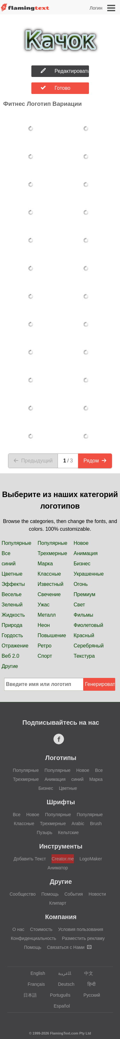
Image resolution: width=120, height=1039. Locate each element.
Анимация (86, 553)
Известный (51, 584)
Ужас (44, 604)
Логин (96, 8)
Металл (47, 615)
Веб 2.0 (10, 656)
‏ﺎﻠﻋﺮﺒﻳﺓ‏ (61, 973)
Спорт (45, 656)
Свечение (49, 594)
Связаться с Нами (69, 947)
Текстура (84, 656)
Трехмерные (52, 553)
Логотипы (60, 757)
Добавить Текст (29, 858)
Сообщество (23, 894)
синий (9, 563)
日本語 (27, 995)
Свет (79, 604)
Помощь (50, 894)
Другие (10, 666)
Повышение (52, 635)
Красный (84, 635)
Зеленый (12, 604)
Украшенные (89, 574)
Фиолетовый (88, 625)
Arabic (78, 823)
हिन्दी (88, 984)
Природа (12, 625)
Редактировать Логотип (65, 71)
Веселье (12, 594)
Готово (55, 88)
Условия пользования (80, 929)
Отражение (15, 645)
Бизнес (82, 563)
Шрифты (61, 802)
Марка (45, 563)
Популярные (16, 543)
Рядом (95, 460)
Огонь (81, 584)
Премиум (84, 594)
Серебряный (89, 645)
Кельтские (68, 832)
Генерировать (100, 684)
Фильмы (83, 615)
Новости (97, 894)
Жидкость (13, 615)
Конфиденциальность (33, 938)
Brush (96, 823)
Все (6, 553)
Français (33, 984)
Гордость (12, 635)
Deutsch (63, 984)
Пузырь (44, 832)
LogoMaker (91, 858)
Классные (49, 574)
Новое (81, 543)
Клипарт (57, 903)
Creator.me (63, 858)
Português (57, 995)
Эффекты (13, 584)
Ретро (45, 645)
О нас (18, 929)
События (73, 894)
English (34, 973)
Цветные (12, 574)
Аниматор (58, 867)
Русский (88, 995)
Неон (44, 625)
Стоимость (41, 929)
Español (59, 1006)
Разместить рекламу (83, 938)
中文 (85, 973)
